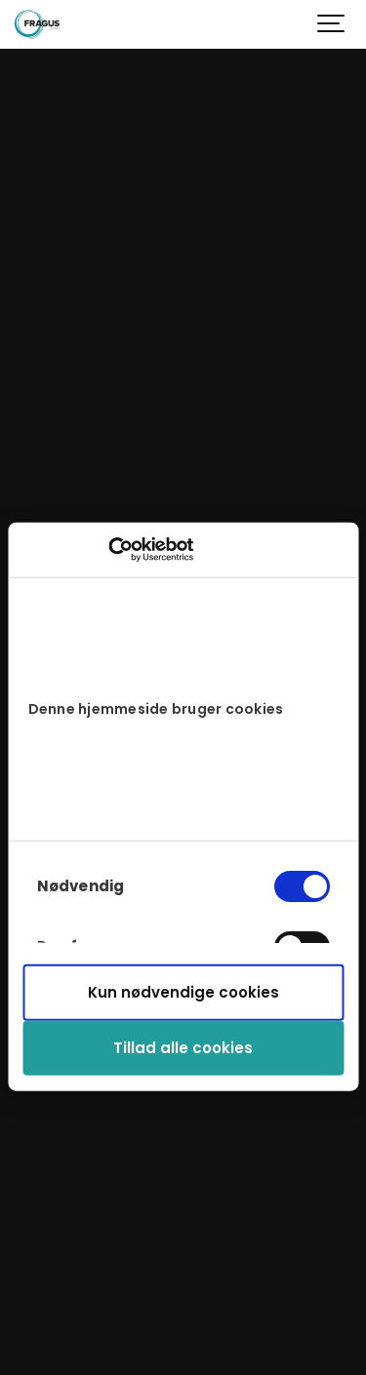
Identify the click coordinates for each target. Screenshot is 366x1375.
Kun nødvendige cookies (183, 992)
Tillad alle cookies (183, 1048)
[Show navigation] (331, 24)
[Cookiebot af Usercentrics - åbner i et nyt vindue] (107, 550)
